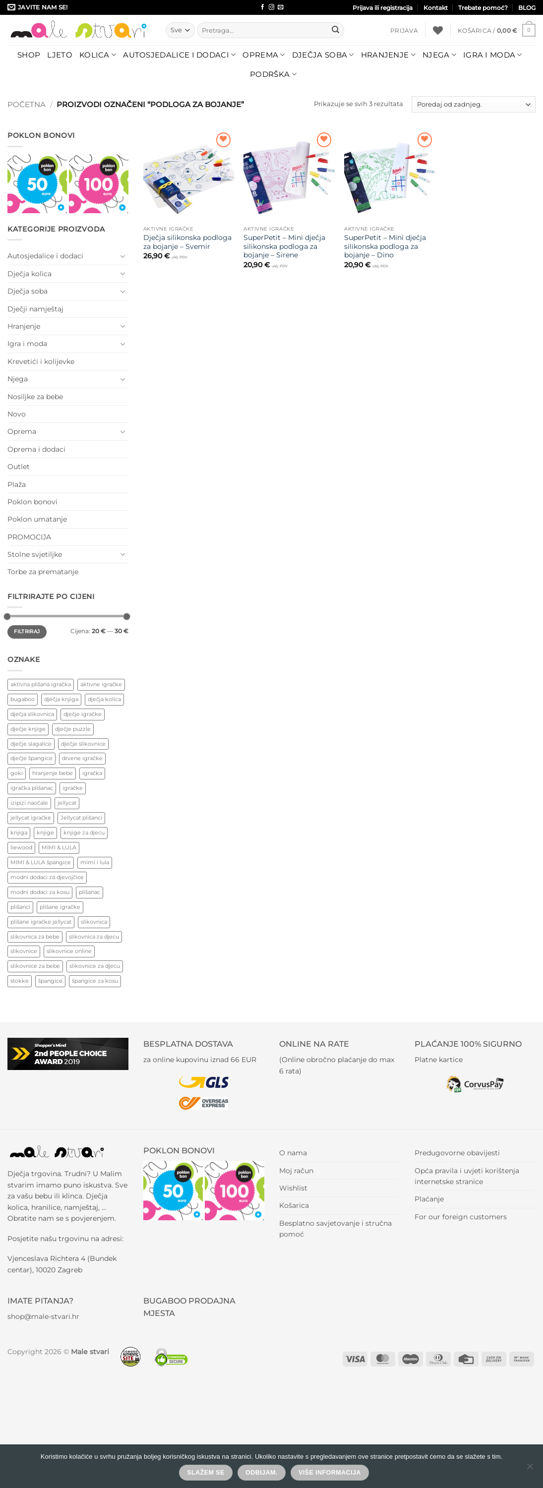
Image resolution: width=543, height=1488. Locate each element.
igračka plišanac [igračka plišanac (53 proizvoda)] (31, 787)
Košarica (294, 1205)
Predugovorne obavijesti (457, 1152)
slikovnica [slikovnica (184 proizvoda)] (94, 921)
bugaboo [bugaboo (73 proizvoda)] (22, 699)
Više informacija (330, 1472)
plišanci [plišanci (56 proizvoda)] (20, 906)
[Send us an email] (280, 7)
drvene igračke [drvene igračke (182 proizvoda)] (82, 758)
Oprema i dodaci (36, 449)
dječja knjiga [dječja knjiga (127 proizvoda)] (61, 699)
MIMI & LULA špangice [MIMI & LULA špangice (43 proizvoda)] (40, 862)
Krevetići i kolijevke (40, 361)
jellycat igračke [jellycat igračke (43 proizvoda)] (30, 817)
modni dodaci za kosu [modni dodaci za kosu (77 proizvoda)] (39, 892)
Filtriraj (27, 631)
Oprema (263, 55)
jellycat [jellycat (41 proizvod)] (67, 802)
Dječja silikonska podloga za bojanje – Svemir (187, 242)
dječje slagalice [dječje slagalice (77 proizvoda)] (31, 743)
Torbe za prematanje (42, 571)
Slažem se (206, 1472)
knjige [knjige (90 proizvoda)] (45, 832)
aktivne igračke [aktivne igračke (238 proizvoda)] (101, 684)
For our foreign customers (461, 1216)
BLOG (527, 7)
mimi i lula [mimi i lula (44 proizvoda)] (94, 862)
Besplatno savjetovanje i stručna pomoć (335, 1229)
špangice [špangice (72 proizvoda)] (50, 980)
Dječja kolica (29, 273)
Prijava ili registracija (383, 7)
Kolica (97, 55)
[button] (404, 30)
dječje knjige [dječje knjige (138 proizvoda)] (28, 728)
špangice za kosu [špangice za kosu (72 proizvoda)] (95, 980)
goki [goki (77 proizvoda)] (16, 773)
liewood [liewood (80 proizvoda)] (21, 847)
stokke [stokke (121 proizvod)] (19, 980)
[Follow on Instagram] (271, 7)
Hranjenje (388, 55)
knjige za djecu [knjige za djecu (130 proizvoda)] (84, 832)
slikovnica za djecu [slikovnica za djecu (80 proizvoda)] (94, 936)
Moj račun (296, 1170)
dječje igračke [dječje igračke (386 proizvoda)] (82, 714)
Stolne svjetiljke (34, 554)
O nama (293, 1152)
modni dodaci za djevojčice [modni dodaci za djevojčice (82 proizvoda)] (47, 877)
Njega (439, 55)
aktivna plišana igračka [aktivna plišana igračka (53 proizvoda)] (40, 684)
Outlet (18, 466)
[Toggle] (122, 256)
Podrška (273, 74)
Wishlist (293, 1188)
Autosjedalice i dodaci (179, 55)
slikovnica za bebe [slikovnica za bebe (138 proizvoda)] (35, 936)
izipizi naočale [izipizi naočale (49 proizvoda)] (29, 802)
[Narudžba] (474, 104)
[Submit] (335, 30)
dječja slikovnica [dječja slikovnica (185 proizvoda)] (32, 714)
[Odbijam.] (530, 1469)
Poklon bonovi (32, 501)
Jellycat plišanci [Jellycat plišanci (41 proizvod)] (81, 817)
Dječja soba (323, 55)
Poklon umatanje (37, 519)
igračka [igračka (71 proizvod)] (92, 773)
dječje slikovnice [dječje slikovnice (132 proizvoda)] (83, 743)
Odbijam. (261, 1472)
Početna (26, 104)
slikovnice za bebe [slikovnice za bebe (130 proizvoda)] (35, 965)
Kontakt (435, 7)
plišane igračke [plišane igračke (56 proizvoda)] (60, 906)
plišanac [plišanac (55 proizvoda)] (89, 892)
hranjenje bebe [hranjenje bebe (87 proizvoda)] (52, 773)
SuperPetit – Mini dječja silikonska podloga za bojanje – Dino (385, 246)
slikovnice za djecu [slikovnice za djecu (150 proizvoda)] (94, 965)
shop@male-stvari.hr (43, 1316)
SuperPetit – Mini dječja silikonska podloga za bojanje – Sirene (284, 246)
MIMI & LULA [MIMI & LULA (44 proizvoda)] (59, 847)
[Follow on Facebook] (262, 7)
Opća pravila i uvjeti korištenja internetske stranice (467, 1176)
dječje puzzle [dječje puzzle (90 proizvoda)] (73, 728)
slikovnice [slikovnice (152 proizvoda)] (23, 951)
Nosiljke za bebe (35, 396)
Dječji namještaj (35, 308)
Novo (16, 414)
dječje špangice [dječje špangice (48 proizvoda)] (31, 758)
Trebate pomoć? (483, 7)
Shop (28, 55)
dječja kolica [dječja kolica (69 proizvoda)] (104, 699)
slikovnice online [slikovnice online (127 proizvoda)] (69, 951)
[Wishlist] (438, 30)
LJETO (59, 55)
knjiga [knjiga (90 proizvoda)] (18, 832)
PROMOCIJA (29, 537)
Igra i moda (492, 55)
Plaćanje (429, 1198)
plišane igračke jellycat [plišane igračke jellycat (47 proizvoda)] (40, 921)
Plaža (16, 484)
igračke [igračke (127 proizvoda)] (72, 787)
